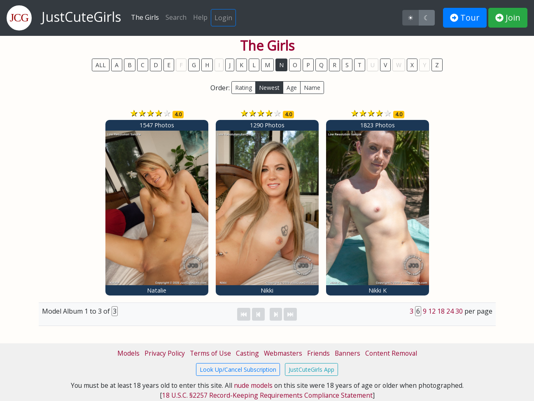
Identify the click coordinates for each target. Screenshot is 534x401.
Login (223, 17)
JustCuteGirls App (311, 369)
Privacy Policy (165, 353)
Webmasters (283, 353)
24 (450, 311)
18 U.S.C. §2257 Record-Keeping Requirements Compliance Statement (267, 395)
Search (176, 17)
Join (507, 17)
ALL (101, 65)
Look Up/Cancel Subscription (238, 369)
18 (441, 311)
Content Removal (391, 353)
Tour (465, 17)
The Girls (145, 17)
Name (312, 87)
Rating (243, 87)
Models (128, 353)
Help (200, 17)
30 (459, 311)
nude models (253, 385)
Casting (247, 353)
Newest (269, 87)
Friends (318, 353)
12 (432, 311)
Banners (347, 353)
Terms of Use (210, 353)
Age (292, 87)
